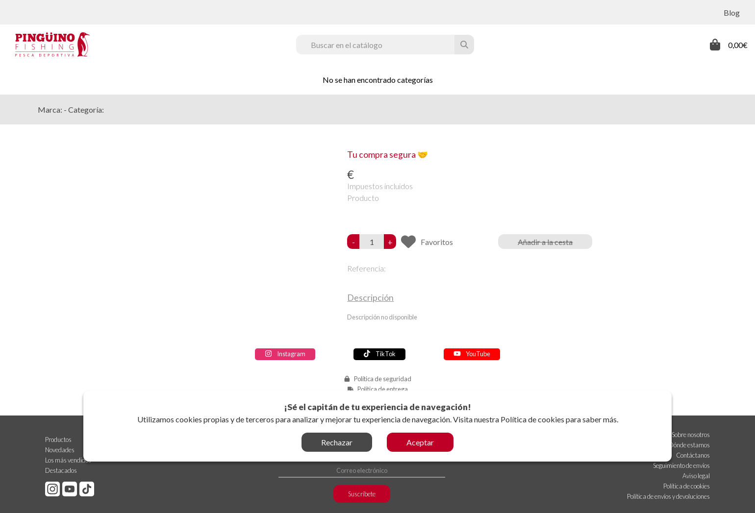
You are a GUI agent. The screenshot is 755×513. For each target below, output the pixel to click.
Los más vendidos (68, 460)
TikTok (379, 354)
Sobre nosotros (691, 435)
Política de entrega (382, 389)
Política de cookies (532, 419)
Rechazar (336, 442)
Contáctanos (693, 455)
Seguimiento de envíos (681, 465)
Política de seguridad (382, 379)
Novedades (60, 450)
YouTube (471, 354)
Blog (732, 12)
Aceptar (420, 442)
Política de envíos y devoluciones (668, 496)
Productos (58, 439)
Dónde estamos (689, 445)
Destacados (61, 470)
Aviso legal (696, 476)
